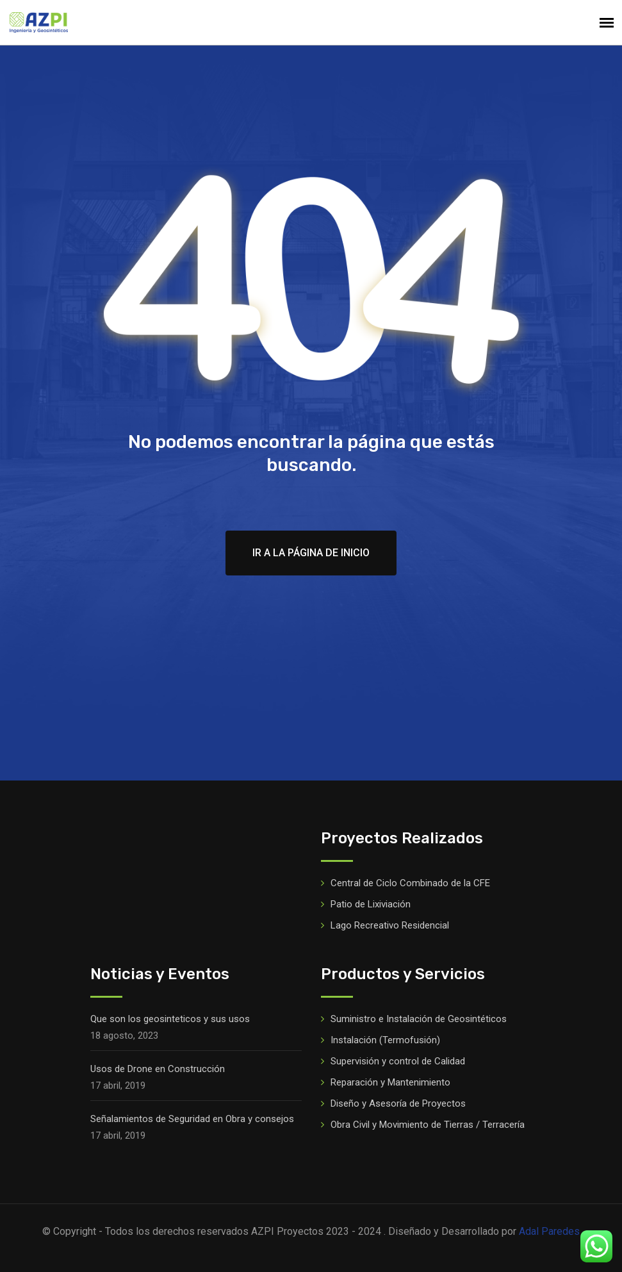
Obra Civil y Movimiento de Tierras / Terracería (428, 1124)
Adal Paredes (549, 1231)
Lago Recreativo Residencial (390, 925)
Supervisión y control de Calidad (398, 1061)
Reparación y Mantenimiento (390, 1082)
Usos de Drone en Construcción (157, 1069)
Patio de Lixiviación (371, 904)
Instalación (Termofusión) (385, 1040)
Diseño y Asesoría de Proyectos (398, 1103)
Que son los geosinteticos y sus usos (170, 1019)
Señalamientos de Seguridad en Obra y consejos (192, 1119)
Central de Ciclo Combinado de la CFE (410, 883)
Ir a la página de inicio (311, 553)
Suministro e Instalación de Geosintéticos (419, 1019)
